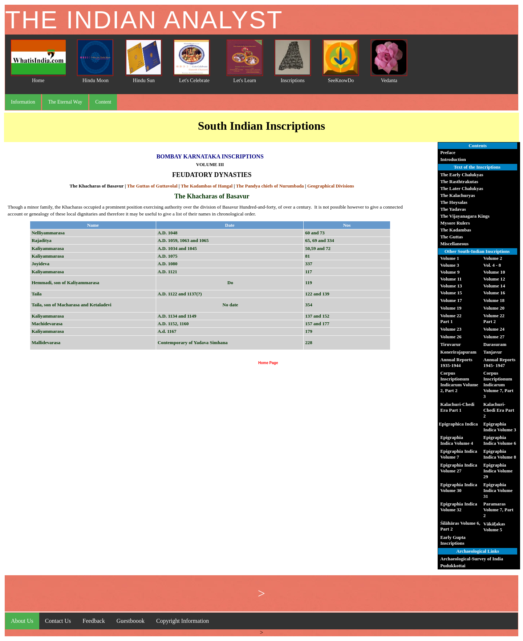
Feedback (93, 621)
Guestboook (131, 621)
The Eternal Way (65, 102)
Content (103, 102)
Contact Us (58, 621)
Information (23, 102)
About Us (22, 621)
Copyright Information (182, 621)
